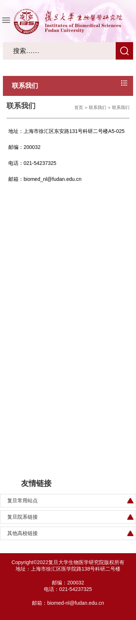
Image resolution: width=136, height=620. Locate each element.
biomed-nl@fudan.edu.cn (75, 603)
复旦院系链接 (22, 517)
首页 (78, 107)
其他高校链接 (22, 533)
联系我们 (97, 107)
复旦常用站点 (22, 500)
